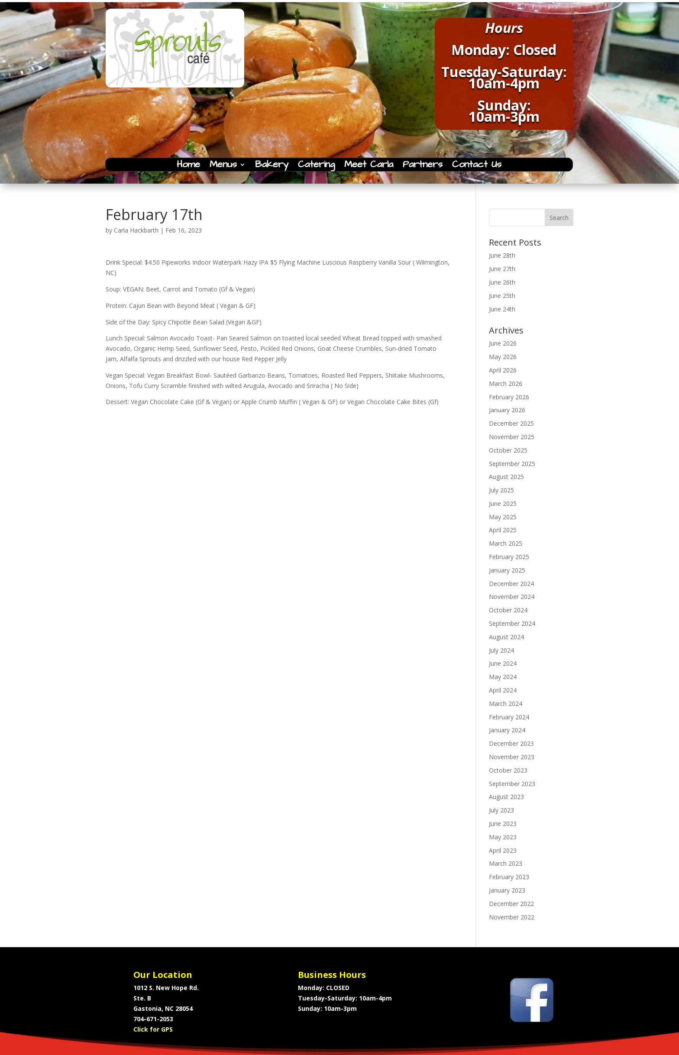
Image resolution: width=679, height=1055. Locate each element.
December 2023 (511, 743)
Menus (223, 166)
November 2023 (511, 757)
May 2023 (503, 837)
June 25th (502, 295)
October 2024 (508, 610)
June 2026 (503, 343)
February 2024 (509, 717)
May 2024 (503, 677)
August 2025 (506, 476)
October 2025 (508, 450)
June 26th (502, 282)
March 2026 (505, 383)
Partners (423, 166)
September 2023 (512, 784)
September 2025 (512, 464)
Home (188, 166)
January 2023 (507, 890)
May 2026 (503, 357)
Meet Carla (368, 166)
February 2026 (509, 397)
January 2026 (507, 410)
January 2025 (507, 570)
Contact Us (476, 166)
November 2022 (511, 917)
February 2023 (509, 877)
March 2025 (505, 543)
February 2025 (509, 557)
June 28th (502, 255)
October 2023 (508, 770)
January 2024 (507, 730)
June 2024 (503, 663)
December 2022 (511, 904)
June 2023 (503, 823)
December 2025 (511, 423)
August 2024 (506, 637)
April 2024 (503, 690)
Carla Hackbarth (136, 230)
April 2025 (503, 530)
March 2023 (505, 863)
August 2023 (506, 797)
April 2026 (503, 370)
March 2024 (505, 703)
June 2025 (503, 503)
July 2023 (501, 810)
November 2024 (511, 596)
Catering (316, 166)
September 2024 (512, 623)
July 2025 (501, 490)
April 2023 (503, 850)
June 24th (502, 309)
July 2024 (501, 650)
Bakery (271, 166)
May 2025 (503, 517)
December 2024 (511, 583)
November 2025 (511, 437)
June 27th (502, 269)
